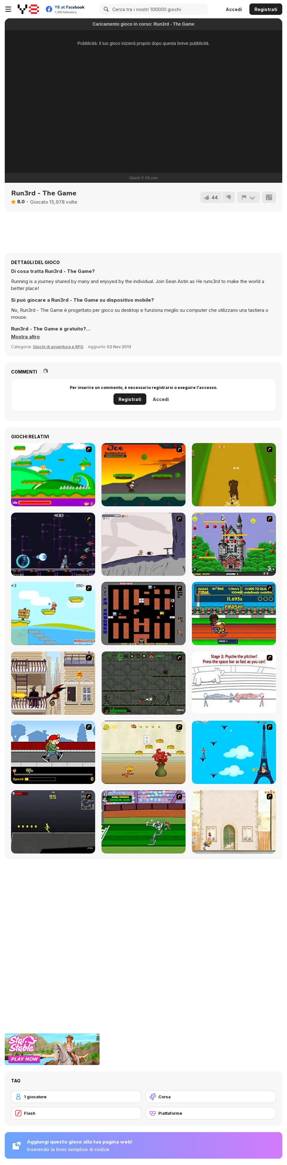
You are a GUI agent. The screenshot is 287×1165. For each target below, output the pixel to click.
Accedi (234, 9)
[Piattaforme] (210, 1113)
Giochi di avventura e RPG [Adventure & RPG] (58, 346)
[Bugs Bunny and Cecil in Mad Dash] (143, 822)
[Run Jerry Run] (143, 752)
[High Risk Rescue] (53, 683)
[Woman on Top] (234, 752)
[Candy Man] (53, 474)
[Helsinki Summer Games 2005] (234, 613)
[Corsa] (210, 1096)
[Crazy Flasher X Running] (53, 822)
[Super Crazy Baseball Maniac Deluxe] (234, 683)
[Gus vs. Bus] (53, 752)
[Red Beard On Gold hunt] (53, 613)
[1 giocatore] (76, 1096)
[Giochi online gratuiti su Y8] (28, 9)
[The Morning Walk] (234, 822)
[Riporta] (248, 197)
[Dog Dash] (234, 474)
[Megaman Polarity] (53, 544)
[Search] (105, 9)
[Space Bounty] (143, 683)
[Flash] (76, 1113)
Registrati (265, 9)
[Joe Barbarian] (143, 474)
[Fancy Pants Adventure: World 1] (143, 544)
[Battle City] (143, 613)
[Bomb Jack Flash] (234, 544)
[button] (25, 336)
